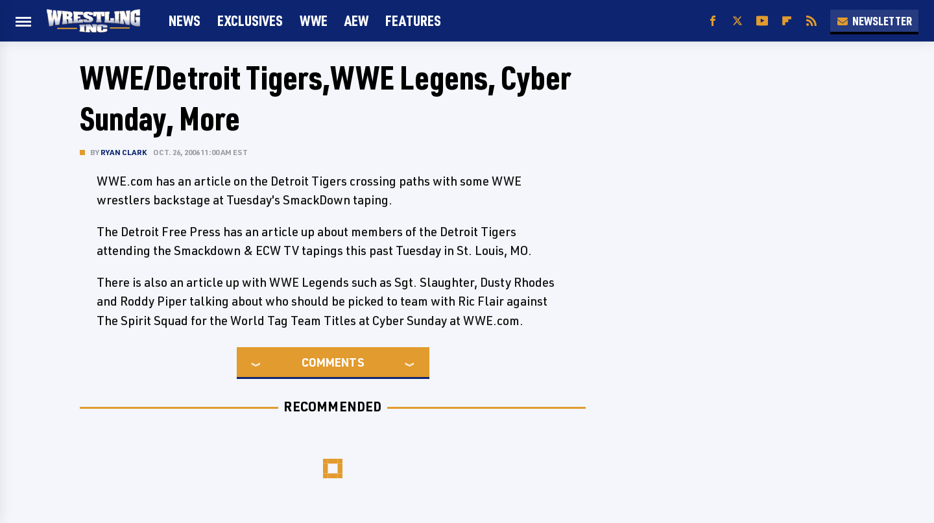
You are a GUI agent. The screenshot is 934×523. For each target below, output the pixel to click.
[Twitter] (737, 21)
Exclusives (250, 20)
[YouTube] (762, 21)
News (184, 20)
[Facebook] (713, 21)
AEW (356, 20)
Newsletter (874, 21)
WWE (314, 20)
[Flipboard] (787, 21)
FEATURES (413, 20)
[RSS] (811, 21)
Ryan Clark (124, 152)
